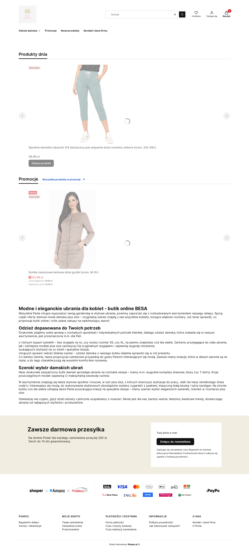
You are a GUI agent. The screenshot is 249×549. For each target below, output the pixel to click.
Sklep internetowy (123, 544)
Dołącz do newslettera (175, 441)
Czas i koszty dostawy (119, 525)
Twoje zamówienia (72, 522)
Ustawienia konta (72, 525)
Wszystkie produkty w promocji (63, 179)
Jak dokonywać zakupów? (164, 525)
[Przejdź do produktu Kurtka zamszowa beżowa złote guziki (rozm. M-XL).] (73, 229)
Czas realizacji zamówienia (121, 529)
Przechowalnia (70, 529)
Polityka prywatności (161, 522)
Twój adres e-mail (167, 432)
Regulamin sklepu (29, 522)
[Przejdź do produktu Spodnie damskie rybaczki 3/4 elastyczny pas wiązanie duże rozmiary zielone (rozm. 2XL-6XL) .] (92, 104)
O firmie (197, 525)
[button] (182, 14)
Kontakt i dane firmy (204, 522)
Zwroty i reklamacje (30, 525)
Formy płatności (115, 522)
